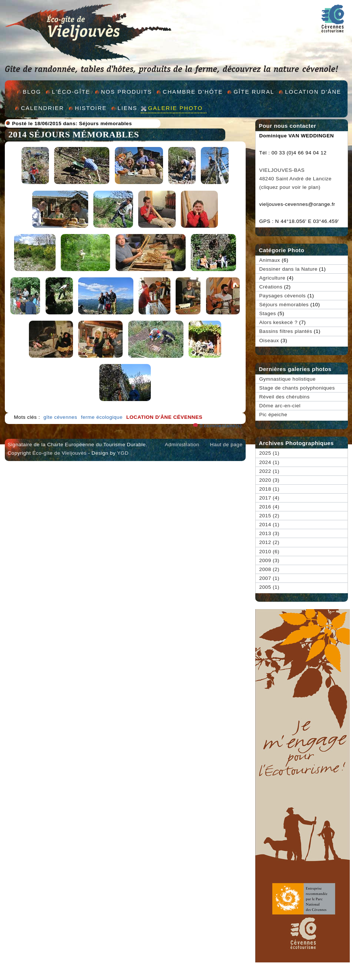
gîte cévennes (60, 417)
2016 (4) (269, 507)
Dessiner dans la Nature (288, 269)
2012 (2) (269, 542)
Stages (267, 313)
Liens (127, 108)
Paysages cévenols (282, 295)
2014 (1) (269, 524)
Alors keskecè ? (278, 322)
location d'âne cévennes (164, 417)
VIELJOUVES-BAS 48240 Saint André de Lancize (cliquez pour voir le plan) (295, 178)
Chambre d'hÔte (193, 92)
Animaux (269, 260)
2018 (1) (269, 489)
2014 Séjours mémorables (74, 134)
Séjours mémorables (105, 123)
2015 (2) (269, 515)
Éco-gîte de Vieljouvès (59, 453)
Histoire (91, 108)
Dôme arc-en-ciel (280, 405)
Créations (271, 287)
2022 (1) (269, 471)
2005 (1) (269, 587)
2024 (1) (269, 462)
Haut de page (226, 444)
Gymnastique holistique (287, 379)
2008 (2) (269, 569)
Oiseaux (269, 340)
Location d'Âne (313, 92)
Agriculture (272, 278)
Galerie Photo (175, 108)
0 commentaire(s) (221, 425)
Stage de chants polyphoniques (297, 388)
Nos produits (126, 92)
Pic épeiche (273, 414)
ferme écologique (101, 417)
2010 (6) (269, 551)
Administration (182, 444)
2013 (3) (269, 533)
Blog (32, 92)
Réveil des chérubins (284, 397)
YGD (123, 453)
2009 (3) (269, 560)
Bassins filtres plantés (285, 331)
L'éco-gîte (71, 92)
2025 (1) (269, 453)
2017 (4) (269, 498)
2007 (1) (269, 578)
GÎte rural (253, 92)
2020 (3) (269, 480)
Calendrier (42, 108)
